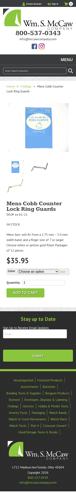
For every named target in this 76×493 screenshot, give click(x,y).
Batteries (49, 387)
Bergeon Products (57, 393)
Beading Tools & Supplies (23, 393)
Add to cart (25, 293)
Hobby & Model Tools (53, 406)
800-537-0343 (38, 33)
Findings (25, 86)
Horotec (28, 406)
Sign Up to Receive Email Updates (26, 327)
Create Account (32, 3)
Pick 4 (35, 426)
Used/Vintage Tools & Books (38, 432)
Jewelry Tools (18, 413)
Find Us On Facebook (35, 47)
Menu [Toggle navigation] (67, 59)
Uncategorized (23, 380)
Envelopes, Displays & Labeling (45, 400)
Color (11, 271)
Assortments (29, 387)
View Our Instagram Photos (42, 47)
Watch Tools (17, 426)
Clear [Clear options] (61, 271)
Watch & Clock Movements (27, 419)
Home (10, 86)
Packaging (38, 413)
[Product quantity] (43, 282)
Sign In (52, 3)
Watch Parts (58, 419)
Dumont (14, 400)
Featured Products (50, 380)
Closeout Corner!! (55, 426)
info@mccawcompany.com (38, 39)
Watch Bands (58, 413)
